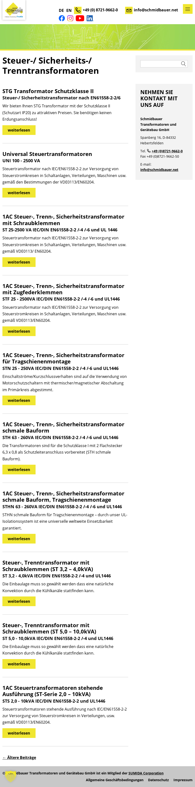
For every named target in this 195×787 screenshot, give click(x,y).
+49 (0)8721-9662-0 (167, 151)
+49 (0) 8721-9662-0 (100, 10)
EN (69, 10)
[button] (10, 776)
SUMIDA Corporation (146, 773)
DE (61, 10)
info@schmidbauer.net (156, 10)
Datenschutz (158, 780)
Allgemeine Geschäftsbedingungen (114, 780)
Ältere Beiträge (19, 757)
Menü (188, 9)
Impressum (183, 780)
